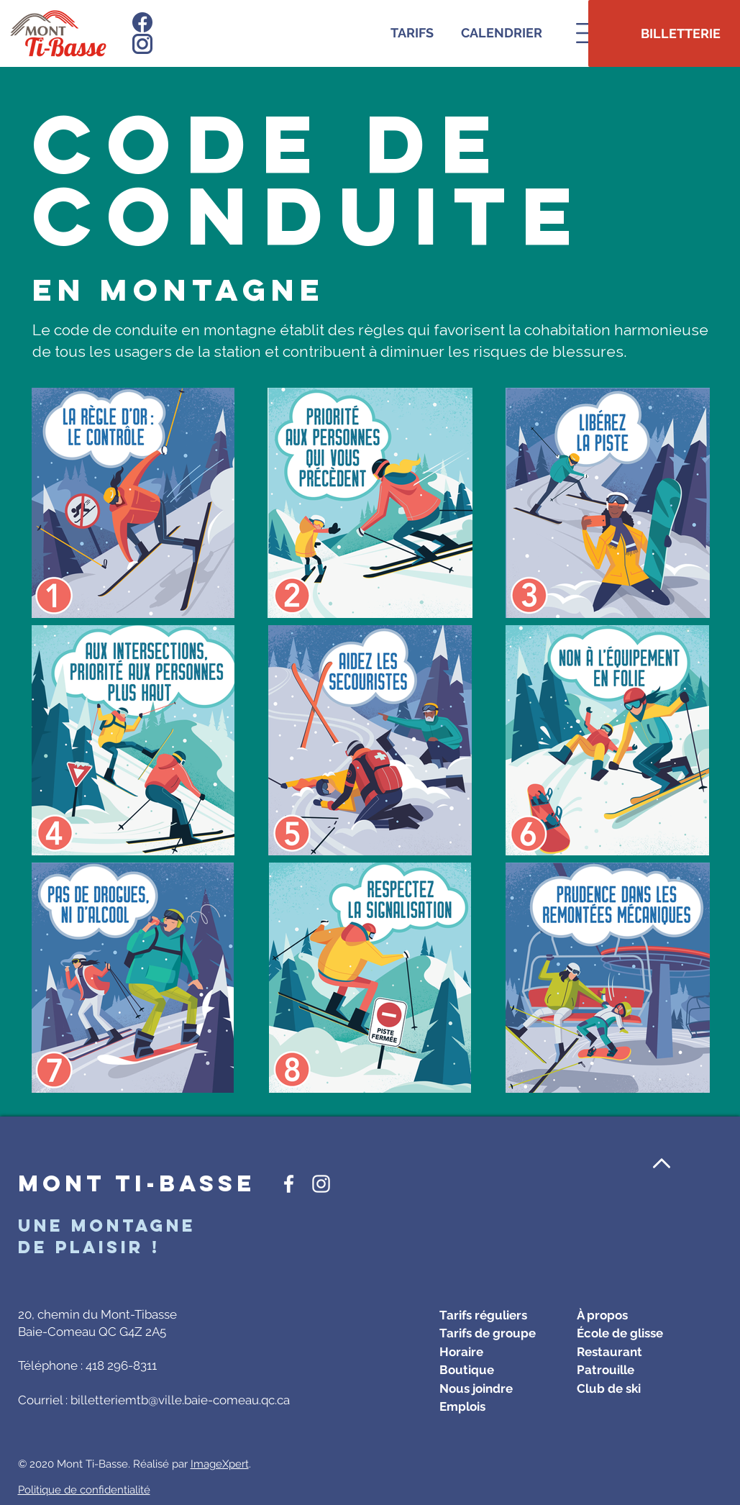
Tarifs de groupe (487, 1333)
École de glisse (620, 1333)
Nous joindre (476, 1388)
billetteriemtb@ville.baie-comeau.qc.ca (180, 1400)
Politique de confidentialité (84, 1489)
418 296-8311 (121, 1365)
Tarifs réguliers (483, 1315)
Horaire (461, 1352)
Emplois (462, 1406)
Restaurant (609, 1352)
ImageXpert (220, 1464)
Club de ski (609, 1388)
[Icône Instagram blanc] (321, 1184)
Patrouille (605, 1370)
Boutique (466, 1370)
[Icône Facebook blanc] (289, 1184)
